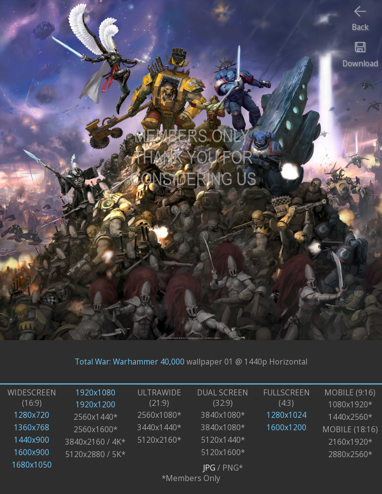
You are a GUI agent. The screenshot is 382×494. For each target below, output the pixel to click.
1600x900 (31, 452)
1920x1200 (95, 404)
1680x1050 (32, 465)
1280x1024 (286, 415)
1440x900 (31, 440)
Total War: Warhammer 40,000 (130, 362)
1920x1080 (95, 392)
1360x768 (31, 427)
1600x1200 (286, 427)
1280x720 (31, 415)
